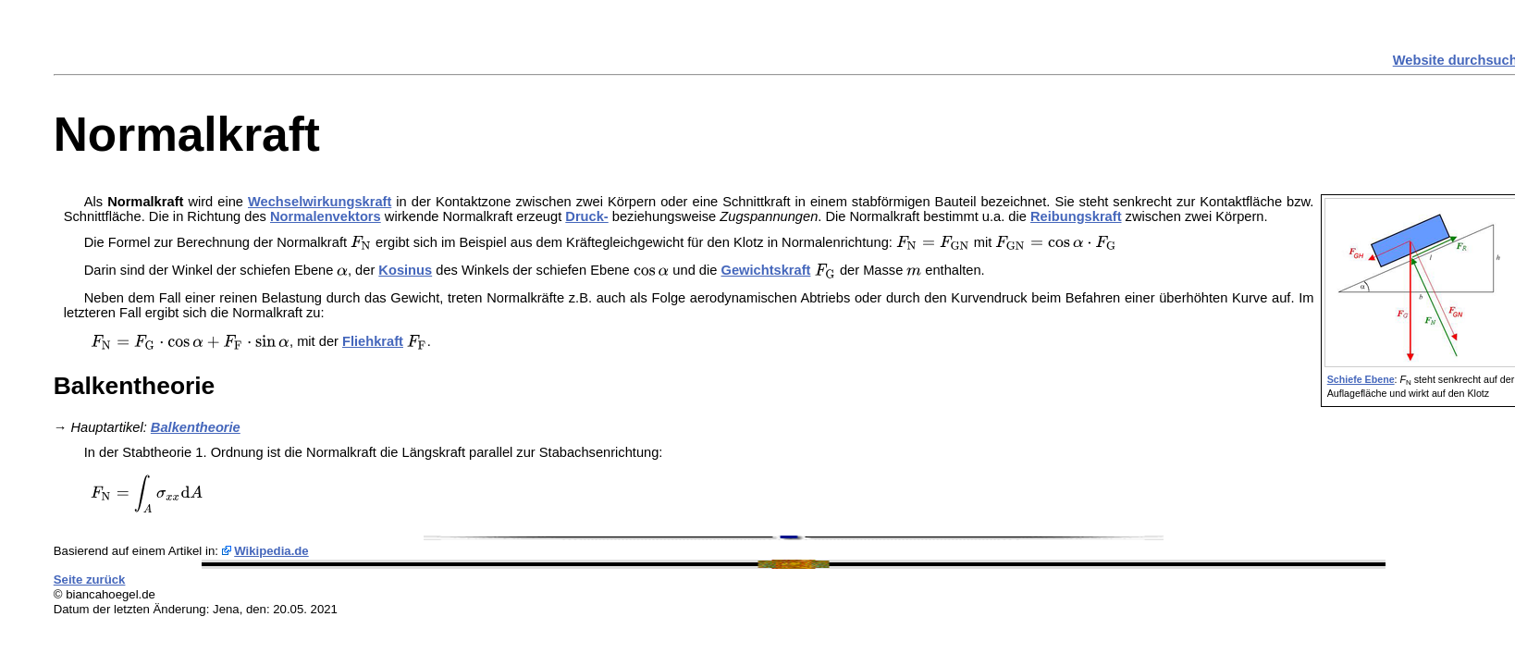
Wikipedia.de (271, 551)
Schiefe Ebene (1361, 379)
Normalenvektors (325, 216)
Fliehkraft (372, 341)
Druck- (586, 216)
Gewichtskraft (766, 270)
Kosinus (405, 270)
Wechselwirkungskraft (319, 201)
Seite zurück (90, 579)
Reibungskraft (1076, 216)
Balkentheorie (195, 427)
